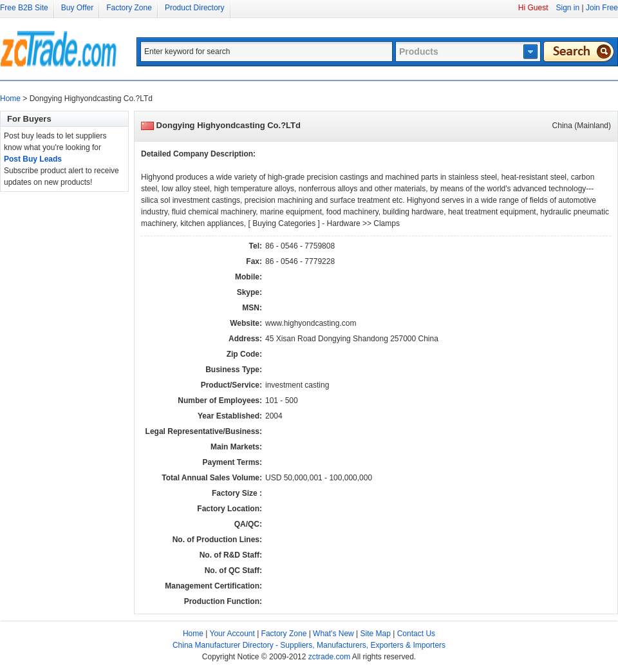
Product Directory (195, 7)
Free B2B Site (24, 7)
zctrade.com (329, 656)
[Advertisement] (51, 385)
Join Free (602, 7)
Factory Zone (129, 7)
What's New (333, 633)
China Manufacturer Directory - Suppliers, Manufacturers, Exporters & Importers (309, 645)
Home (10, 98)
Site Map (375, 633)
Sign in (567, 7)
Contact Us (416, 633)
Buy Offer (77, 7)
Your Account (232, 633)
